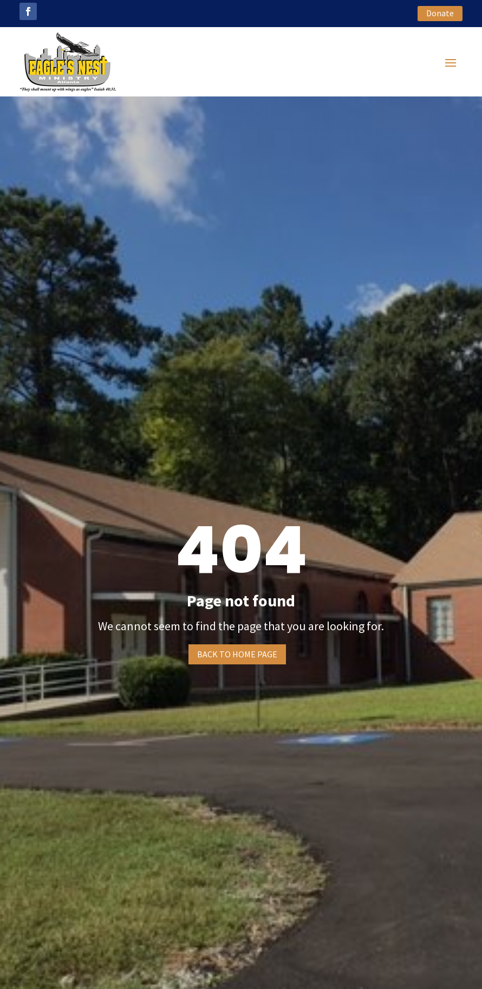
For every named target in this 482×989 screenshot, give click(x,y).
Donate (440, 13)
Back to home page (237, 654)
